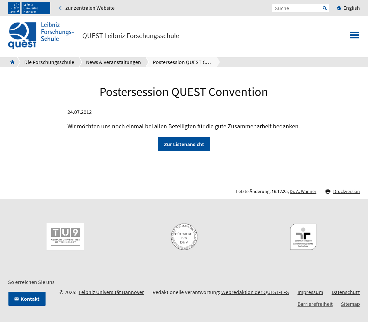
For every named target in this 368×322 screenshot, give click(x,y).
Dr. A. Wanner (303, 191)
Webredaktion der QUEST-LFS (255, 292)
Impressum (310, 292)
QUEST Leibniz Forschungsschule (130, 36)
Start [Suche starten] (325, 8)
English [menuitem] (351, 7)
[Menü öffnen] (354, 37)
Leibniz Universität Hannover (111, 292)
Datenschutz (346, 292)
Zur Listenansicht (184, 144)
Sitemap (350, 303)
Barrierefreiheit (315, 303)
